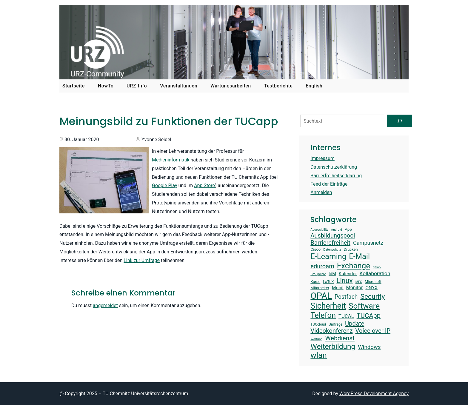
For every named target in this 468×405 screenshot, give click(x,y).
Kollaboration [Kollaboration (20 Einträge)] (375, 273)
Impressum (322, 158)
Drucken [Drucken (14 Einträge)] (351, 249)
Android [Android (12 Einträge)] (336, 230)
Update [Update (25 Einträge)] (354, 323)
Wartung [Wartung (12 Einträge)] (316, 339)
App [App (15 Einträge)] (348, 229)
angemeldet (105, 305)
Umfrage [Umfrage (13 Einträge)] (335, 324)
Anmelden (321, 192)
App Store (204, 185)
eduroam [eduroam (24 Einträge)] (322, 266)
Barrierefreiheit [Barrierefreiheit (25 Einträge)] (330, 242)
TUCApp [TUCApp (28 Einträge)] (369, 315)
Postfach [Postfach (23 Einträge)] (346, 296)
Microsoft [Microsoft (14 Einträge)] (373, 281)
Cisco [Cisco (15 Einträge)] (315, 249)
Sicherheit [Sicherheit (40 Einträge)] (328, 306)
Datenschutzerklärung (333, 167)
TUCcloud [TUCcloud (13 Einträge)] (318, 324)
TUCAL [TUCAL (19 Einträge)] (346, 316)
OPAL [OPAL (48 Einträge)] (321, 296)
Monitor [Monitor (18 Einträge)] (354, 287)
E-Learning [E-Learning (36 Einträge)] (328, 256)
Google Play (164, 185)
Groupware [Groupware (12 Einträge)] (318, 274)
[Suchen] (399, 121)
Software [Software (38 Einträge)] (364, 305)
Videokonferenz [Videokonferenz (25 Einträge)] (331, 330)
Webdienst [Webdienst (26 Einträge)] (340, 338)
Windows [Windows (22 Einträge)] (369, 347)
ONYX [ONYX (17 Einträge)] (371, 287)
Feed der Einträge (328, 184)
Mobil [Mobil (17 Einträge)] (338, 287)
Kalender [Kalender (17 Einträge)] (348, 273)
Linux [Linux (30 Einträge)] (344, 281)
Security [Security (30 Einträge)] (372, 296)
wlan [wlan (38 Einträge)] (318, 355)
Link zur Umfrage (142, 260)
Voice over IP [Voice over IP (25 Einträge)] (372, 330)
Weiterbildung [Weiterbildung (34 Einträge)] (332, 346)
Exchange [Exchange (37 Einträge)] (353, 265)
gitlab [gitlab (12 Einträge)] (377, 267)
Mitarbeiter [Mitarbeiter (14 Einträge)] (319, 288)
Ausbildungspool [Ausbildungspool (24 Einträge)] (332, 235)
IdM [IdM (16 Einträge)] (332, 273)
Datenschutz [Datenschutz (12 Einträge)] (332, 250)
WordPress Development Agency (374, 393)
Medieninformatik (171, 160)
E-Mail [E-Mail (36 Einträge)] (359, 256)
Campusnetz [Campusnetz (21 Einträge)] (368, 243)
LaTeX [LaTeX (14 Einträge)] (328, 281)
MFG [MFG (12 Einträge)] (358, 282)
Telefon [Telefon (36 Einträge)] (323, 315)
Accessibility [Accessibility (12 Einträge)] (319, 230)
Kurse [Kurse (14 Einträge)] (315, 281)
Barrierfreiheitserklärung (336, 175)
